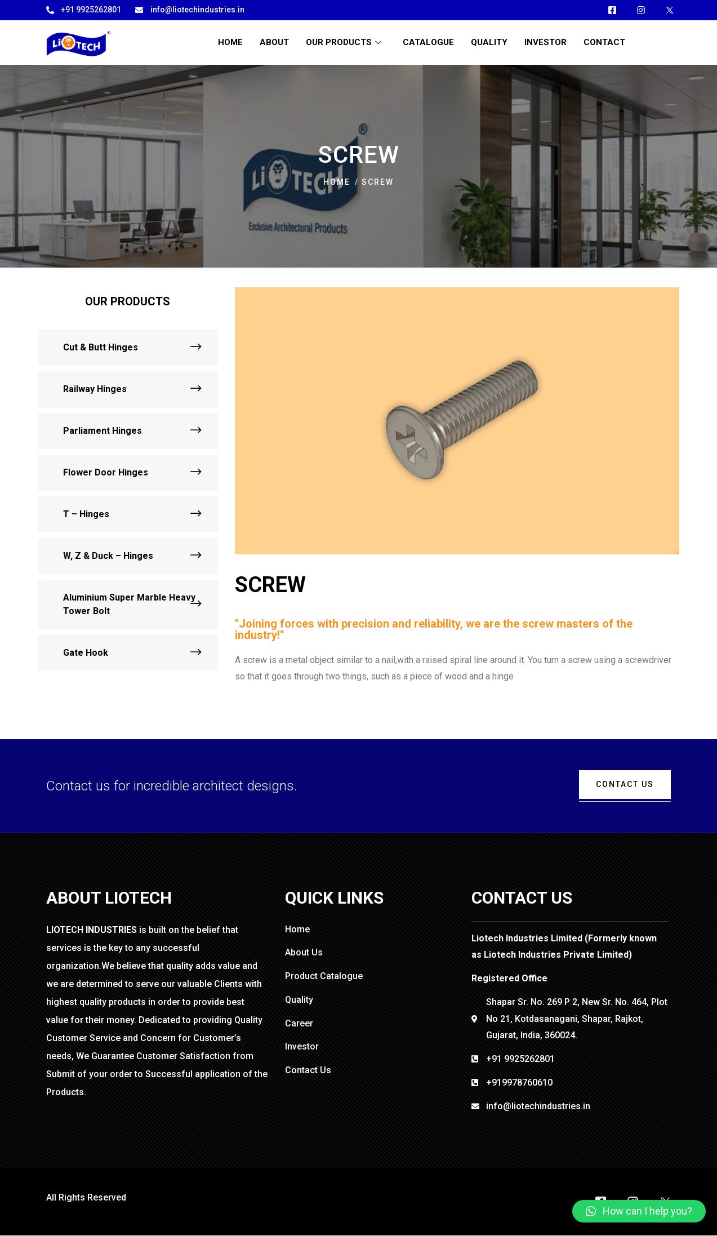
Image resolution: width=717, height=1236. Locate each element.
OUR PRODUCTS (345, 42)
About (274, 42)
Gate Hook (85, 652)
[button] (639, 1211)
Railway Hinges (95, 389)
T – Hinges (86, 514)
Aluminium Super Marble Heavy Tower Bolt (129, 604)
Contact (604, 42)
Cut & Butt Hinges (100, 347)
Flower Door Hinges (105, 472)
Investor (545, 42)
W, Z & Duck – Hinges (108, 555)
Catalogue (428, 42)
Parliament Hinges (102, 430)
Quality (489, 42)
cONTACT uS (625, 784)
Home (230, 42)
